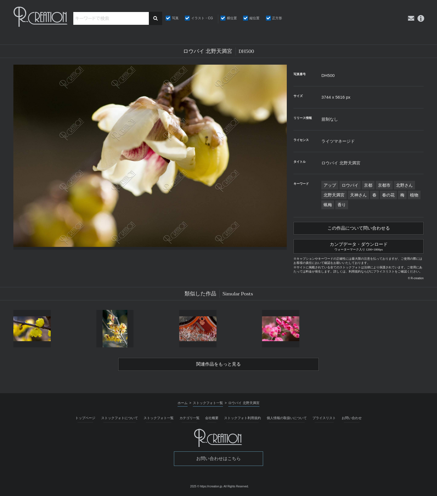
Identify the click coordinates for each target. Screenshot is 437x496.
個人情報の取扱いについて (287, 418)
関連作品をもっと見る (218, 364)
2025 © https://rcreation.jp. (206, 486)
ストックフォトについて (119, 418)
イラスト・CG (202, 18)
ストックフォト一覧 (159, 418)
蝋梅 (328, 204)
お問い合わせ (352, 418)
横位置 (232, 18)
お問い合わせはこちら (218, 458)
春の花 (388, 195)
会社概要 (212, 418)
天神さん (358, 195)
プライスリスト (324, 418)
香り (342, 204)
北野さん (404, 185)
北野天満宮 (334, 195)
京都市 (384, 185)
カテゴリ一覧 (189, 418)
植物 (414, 195)
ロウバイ (350, 185)
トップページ (85, 418)
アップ (330, 185)
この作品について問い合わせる (358, 228)
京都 (368, 185)
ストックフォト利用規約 (242, 418)
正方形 (277, 18)
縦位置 (254, 18)
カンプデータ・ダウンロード (358, 245)
